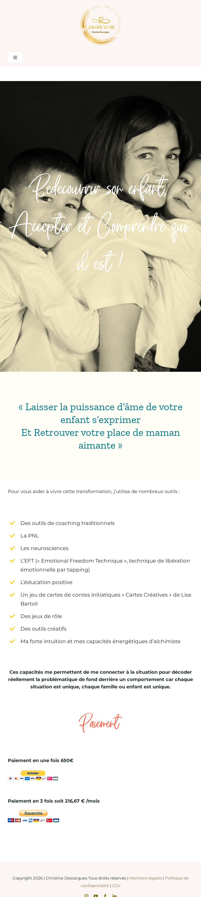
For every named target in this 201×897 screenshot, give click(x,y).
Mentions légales (146, 878)
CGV (116, 885)
